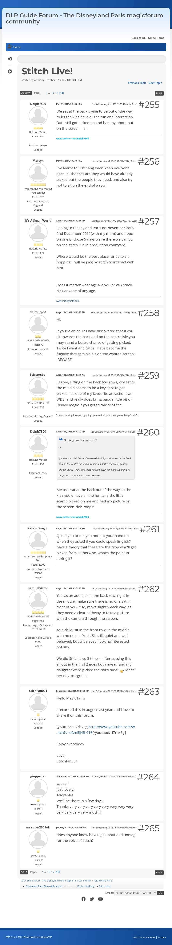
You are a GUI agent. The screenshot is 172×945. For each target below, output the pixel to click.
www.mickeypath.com (68, 301)
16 (52, 92)
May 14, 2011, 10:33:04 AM (69, 160)
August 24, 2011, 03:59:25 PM (70, 588)
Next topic (155, 83)
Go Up (24, 872)
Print (159, 93)
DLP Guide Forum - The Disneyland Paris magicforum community (84, 18)
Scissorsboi (38, 375)
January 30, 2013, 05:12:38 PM (71, 827)
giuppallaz (38, 776)
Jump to (109, 892)
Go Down (26, 92)
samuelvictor (38, 588)
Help (134, 937)
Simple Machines (31, 937)
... (49, 92)
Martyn (38, 161)
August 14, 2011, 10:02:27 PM (70, 312)
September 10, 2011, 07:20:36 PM (72, 776)
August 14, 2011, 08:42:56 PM (70, 220)
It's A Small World (38, 220)
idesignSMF (46, 937)
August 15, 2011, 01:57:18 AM (70, 374)
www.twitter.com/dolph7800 (72, 138)
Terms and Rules (147, 937)
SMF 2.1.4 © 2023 (14, 937)
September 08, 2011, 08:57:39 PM (72, 690)
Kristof (80, 886)
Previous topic (137, 83)
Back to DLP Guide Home (148, 38)
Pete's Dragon (38, 528)
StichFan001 (38, 691)
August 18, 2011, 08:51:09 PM (70, 528)
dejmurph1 (38, 312)
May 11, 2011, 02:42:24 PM (69, 103)
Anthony (90, 886)
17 (56, 92)
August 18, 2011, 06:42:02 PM (70, 431)
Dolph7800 (38, 104)
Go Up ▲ (162, 937)
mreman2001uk (38, 827)
